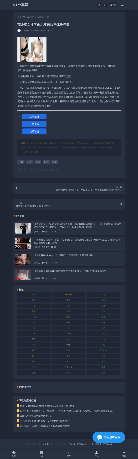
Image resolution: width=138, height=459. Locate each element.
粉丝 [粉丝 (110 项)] (103, 339)
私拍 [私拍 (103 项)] (68, 339)
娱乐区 (37, 231)
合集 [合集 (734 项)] (103, 306)
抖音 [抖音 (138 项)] (34, 322)
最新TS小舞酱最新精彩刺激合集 (36, 415)
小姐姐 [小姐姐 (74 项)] (33, 317)
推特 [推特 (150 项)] (68, 322)
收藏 (33, 169)
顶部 (124, 454)
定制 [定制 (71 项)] (103, 311)
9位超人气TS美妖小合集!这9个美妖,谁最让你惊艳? (45, 425)
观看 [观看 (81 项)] (68, 356)
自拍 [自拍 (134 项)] (68, 350)
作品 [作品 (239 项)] (103, 300)
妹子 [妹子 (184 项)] (68, 311)
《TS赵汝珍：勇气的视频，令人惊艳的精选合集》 (45, 420)
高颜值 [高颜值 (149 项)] (68, 372)
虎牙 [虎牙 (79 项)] (34, 356)
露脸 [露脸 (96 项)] (103, 367)
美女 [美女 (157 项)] (34, 350)
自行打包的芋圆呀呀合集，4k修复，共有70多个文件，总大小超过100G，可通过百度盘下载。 (67, 410)
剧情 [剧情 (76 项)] (68, 306)
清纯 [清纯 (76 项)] (103, 328)
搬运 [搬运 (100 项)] (103, 322)
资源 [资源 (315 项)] (34, 361)
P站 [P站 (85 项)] (103, 294)
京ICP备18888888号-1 (78, 444)
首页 (32, 17)
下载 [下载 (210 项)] (34, 300)
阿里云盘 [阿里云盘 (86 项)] (68, 367)
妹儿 (38, 161)
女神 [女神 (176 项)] (34, 311)
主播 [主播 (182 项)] (68, 300)
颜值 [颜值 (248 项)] (34, 372)
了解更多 (34, 123)
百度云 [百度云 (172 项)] (68, 333)
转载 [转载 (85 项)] (103, 361)
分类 (41, 454)
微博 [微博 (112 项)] (68, 317)
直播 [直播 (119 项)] (34, 339)
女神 (29, 161)
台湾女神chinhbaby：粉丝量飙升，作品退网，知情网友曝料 (63, 255)
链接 (55, 169)
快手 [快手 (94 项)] (103, 317)
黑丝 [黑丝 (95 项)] (103, 372)
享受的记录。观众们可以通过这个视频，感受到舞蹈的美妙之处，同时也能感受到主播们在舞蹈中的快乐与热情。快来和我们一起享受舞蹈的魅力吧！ (77, 225)
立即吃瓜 (34, 116)
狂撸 (54, 161)
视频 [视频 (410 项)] (103, 356)
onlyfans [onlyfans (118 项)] (68, 294)
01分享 (45, 444)
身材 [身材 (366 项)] (68, 361)
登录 (113, 4)
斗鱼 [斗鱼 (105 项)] (68, 328)
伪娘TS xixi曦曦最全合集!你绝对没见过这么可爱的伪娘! (47, 405)
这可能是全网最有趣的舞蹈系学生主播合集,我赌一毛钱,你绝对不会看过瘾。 (71, 271)
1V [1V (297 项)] (33, 294)
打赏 (22, 169)
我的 (96, 454)
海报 (44, 169)
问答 (69, 454)
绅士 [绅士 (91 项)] (68, 344)
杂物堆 (40, 17)
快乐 (46, 161)
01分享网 (20, 5)
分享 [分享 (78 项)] (34, 306)
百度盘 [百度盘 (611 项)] (103, 333)
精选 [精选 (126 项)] (34, 344)
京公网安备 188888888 (102, 444)
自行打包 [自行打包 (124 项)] (103, 350)
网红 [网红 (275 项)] (103, 344)
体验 (21, 161)
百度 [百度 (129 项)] (34, 333)
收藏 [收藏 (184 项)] (34, 328)
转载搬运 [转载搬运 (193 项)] (33, 367)
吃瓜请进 (34, 131)
